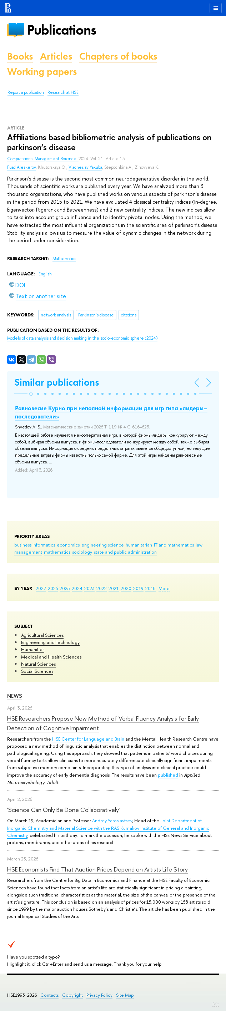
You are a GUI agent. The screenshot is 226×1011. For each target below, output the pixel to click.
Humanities (32, 649)
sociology (82, 552)
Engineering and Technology (50, 642)
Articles (56, 56)
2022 (101, 588)
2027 (41, 588)
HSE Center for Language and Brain (88, 739)
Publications (61, 30)
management (28, 552)
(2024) (82, 338)
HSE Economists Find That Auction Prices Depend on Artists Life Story (97, 869)
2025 (65, 588)
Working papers (42, 71)
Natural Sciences (38, 664)
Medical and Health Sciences (51, 657)
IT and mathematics (174, 545)
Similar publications (56, 382)
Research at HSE (63, 92)
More (164, 588)
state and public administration (125, 552)
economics (68, 545)
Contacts (49, 995)
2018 (150, 588)
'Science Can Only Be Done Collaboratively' (63, 810)
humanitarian (139, 545)
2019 (138, 588)
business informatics (34, 545)
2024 (77, 588)
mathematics (57, 552)
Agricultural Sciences (42, 635)
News (14, 696)
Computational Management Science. (43, 159)
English (45, 274)
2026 (53, 588)
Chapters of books (118, 56)
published (168, 775)
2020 (126, 588)
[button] (31, 393)
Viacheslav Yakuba (85, 167)
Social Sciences (37, 671)
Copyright (72, 995)
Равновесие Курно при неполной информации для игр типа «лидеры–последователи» (111, 412)
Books (20, 56)
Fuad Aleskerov (21, 167)
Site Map (125, 995)
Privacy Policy (99, 995)
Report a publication (25, 92)
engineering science (102, 545)
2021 (114, 588)
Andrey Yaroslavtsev (112, 820)
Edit (215, 1003)
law (199, 545)
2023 (89, 588)
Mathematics (64, 258)
